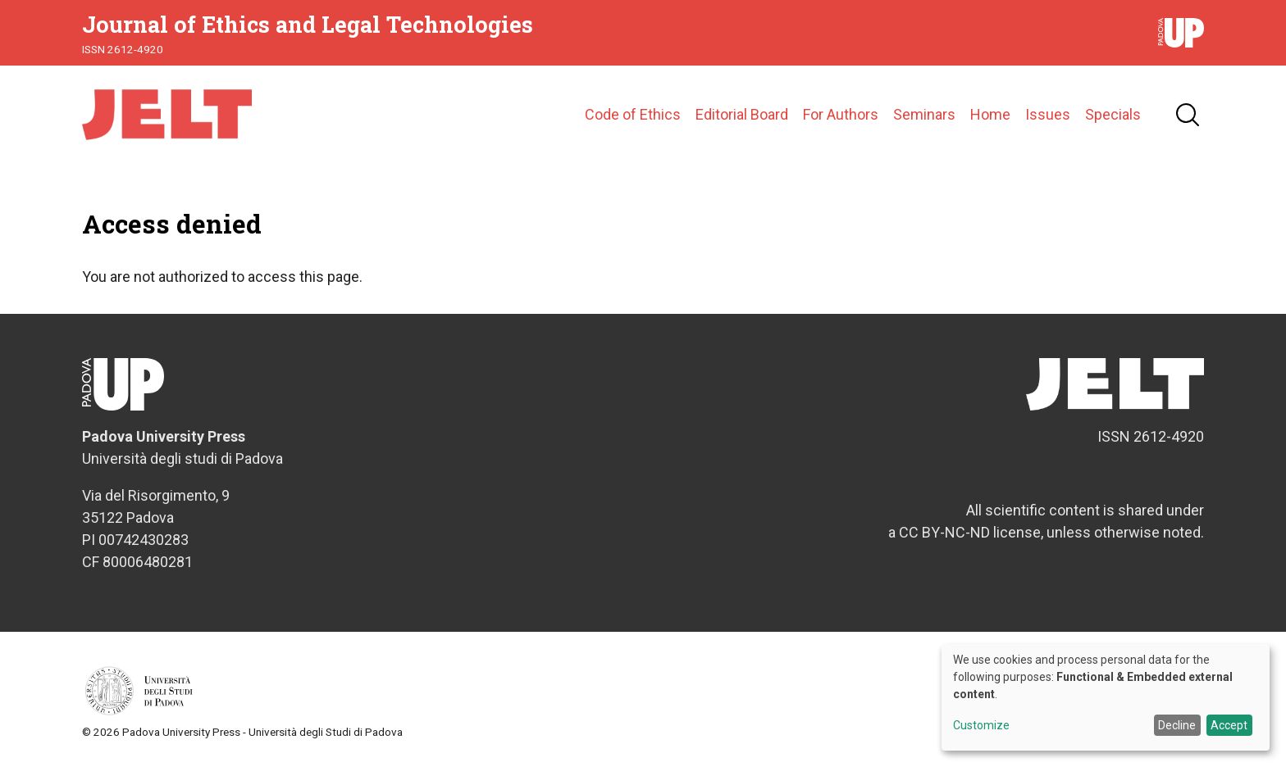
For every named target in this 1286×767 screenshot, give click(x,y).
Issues (1047, 114)
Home (990, 114)
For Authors (840, 114)
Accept (1229, 725)
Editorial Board (741, 114)
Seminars (924, 114)
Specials (1113, 114)
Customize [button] (981, 725)
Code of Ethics (633, 114)
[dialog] (1106, 697)
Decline (1177, 725)
